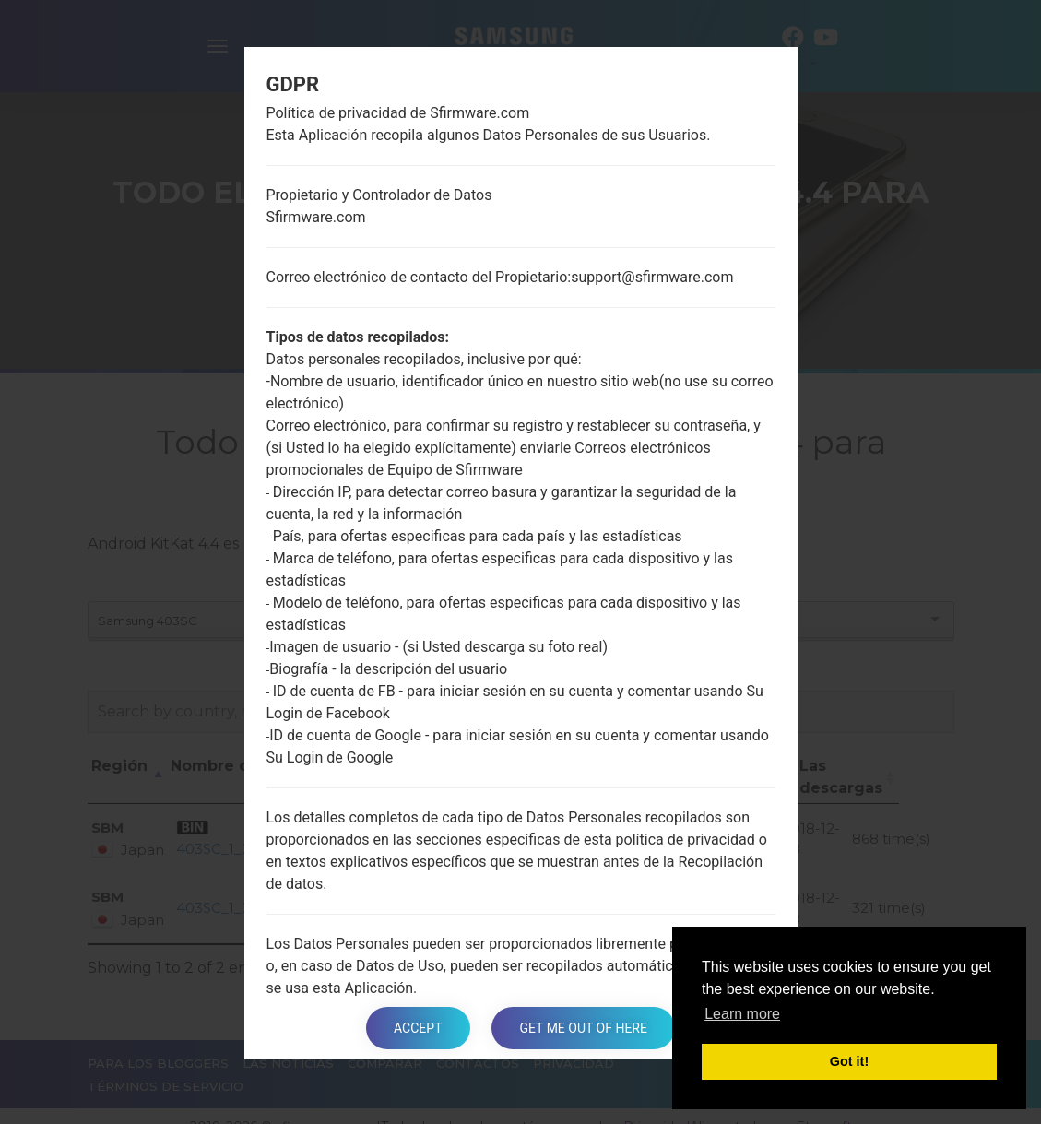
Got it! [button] (849, 1061)
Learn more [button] (742, 1014)
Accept (418, 1028)
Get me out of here (582, 1028)
